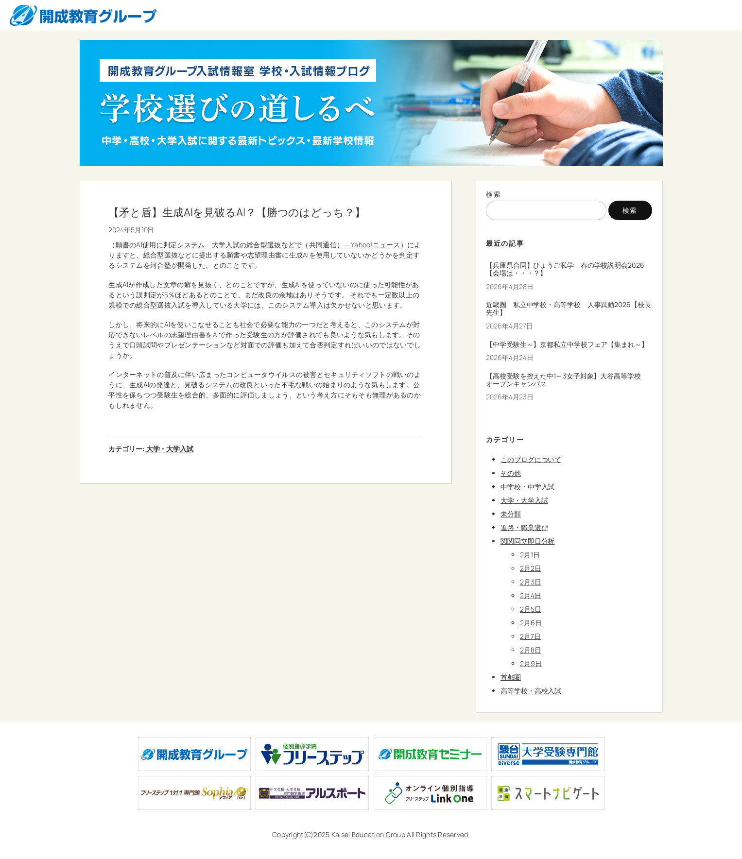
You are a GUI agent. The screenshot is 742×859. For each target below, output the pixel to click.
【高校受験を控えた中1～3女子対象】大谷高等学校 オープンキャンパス (567, 380)
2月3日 (530, 581)
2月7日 (530, 636)
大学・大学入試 (169, 448)
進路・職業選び (524, 527)
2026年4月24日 (510, 357)
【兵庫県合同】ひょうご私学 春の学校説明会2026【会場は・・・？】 (565, 269)
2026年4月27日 (509, 325)
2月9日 (531, 663)
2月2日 (530, 568)
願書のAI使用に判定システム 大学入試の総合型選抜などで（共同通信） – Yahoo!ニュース (258, 244)
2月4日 (530, 595)
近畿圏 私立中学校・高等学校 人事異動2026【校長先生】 (568, 308)
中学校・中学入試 (527, 486)
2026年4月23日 (510, 396)
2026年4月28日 (510, 286)
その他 (510, 473)
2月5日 (530, 609)
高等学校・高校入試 (530, 690)
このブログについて (530, 459)
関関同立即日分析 (527, 541)
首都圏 (510, 677)
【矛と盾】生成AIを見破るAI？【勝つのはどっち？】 (236, 212)
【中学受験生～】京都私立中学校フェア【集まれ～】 (567, 344)
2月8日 (530, 649)
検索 (493, 194)
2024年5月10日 (131, 229)
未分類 (510, 513)
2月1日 (530, 554)
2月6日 (531, 622)
